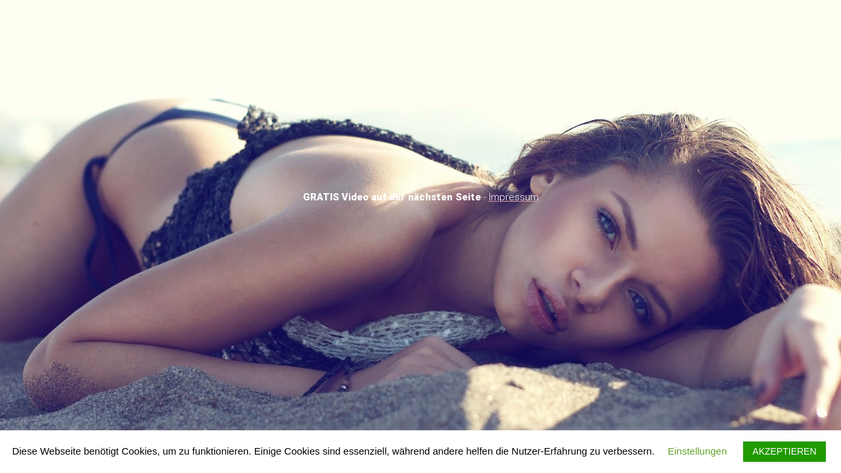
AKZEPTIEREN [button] (784, 451)
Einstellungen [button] (697, 451)
